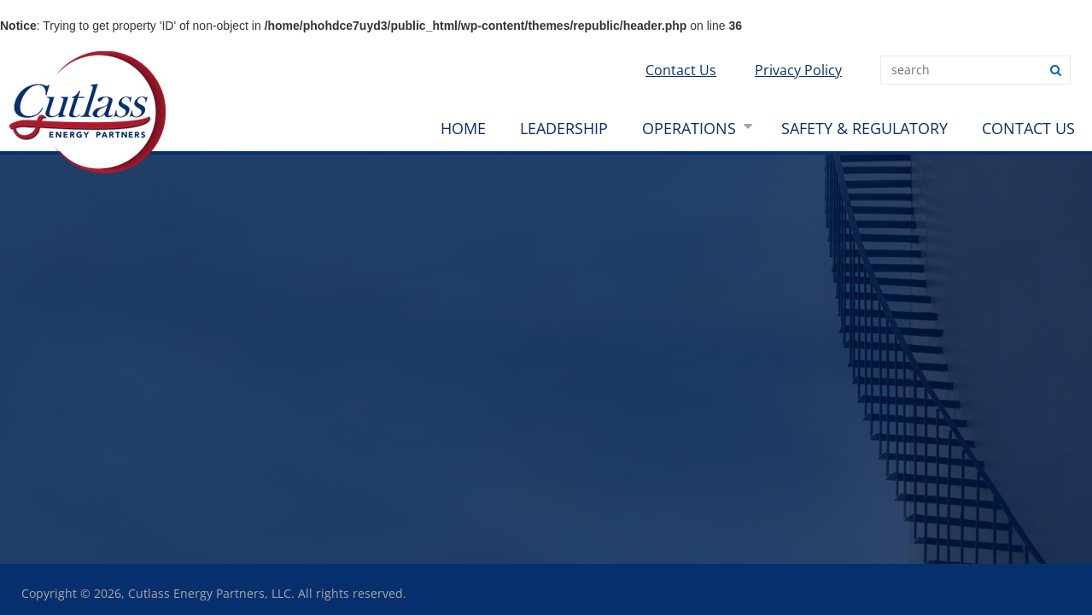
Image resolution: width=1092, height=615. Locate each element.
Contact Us (680, 70)
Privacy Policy (798, 70)
